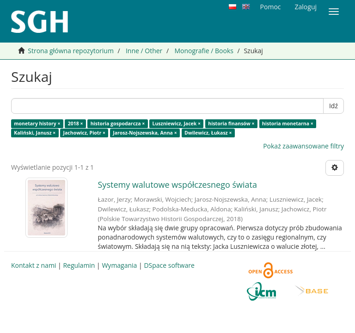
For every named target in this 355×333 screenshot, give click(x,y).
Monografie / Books (203, 50)
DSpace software (169, 265)
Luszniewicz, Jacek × (176, 123)
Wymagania (119, 265)
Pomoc (270, 6)
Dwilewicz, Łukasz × (208, 133)
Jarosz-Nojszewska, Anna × (145, 133)
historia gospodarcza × (118, 123)
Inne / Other (144, 50)
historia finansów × (231, 123)
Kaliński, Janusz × (34, 133)
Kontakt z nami (33, 265)
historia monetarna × (287, 123)
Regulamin (79, 265)
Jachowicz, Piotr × (84, 133)
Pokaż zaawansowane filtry (303, 146)
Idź (333, 105)
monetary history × (37, 123)
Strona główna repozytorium (71, 50)
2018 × (75, 123)
